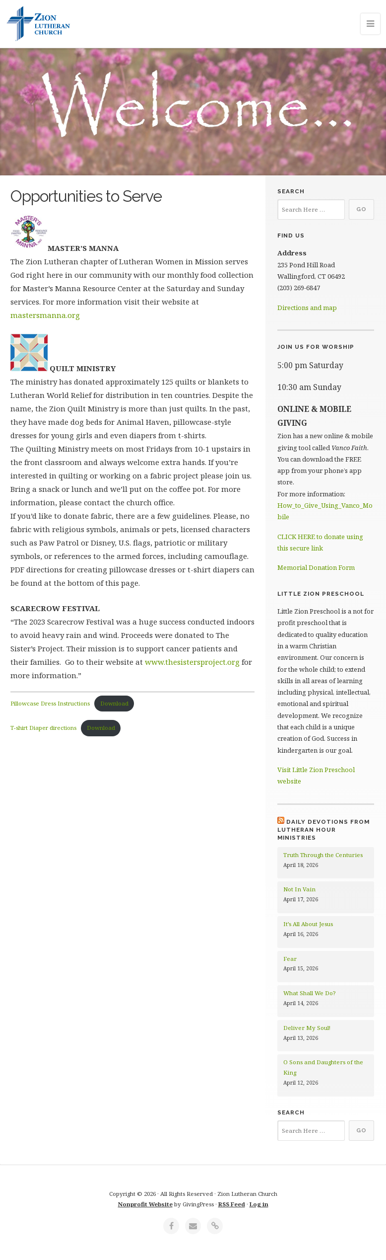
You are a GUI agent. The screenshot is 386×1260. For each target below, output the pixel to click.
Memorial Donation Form (316, 567)
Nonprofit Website (145, 1204)
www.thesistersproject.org (192, 662)
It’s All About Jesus (308, 924)
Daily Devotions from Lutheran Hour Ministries (323, 830)
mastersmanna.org (45, 315)
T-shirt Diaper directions (43, 727)
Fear (290, 958)
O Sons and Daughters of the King (323, 1067)
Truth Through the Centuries (323, 855)
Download (114, 703)
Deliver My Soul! (306, 1027)
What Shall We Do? (309, 993)
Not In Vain (299, 889)
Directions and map (307, 307)
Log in (259, 1204)
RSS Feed (231, 1204)
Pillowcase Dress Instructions (50, 703)
